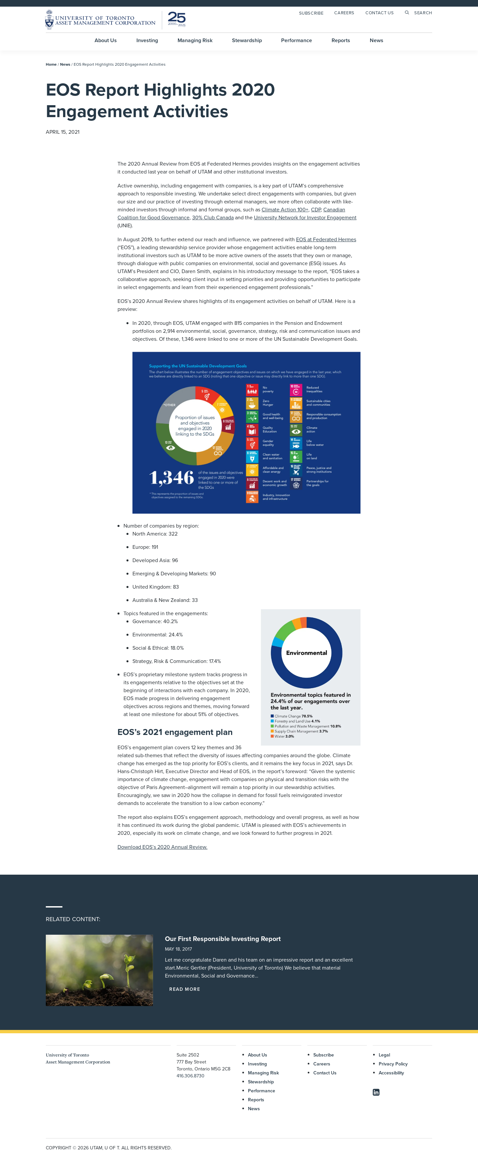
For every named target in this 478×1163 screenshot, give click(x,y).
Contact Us (379, 13)
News (376, 40)
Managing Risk (195, 40)
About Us (106, 40)
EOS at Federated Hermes (326, 239)
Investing (147, 40)
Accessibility (391, 1072)
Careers (344, 13)
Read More (184, 989)
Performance (296, 40)
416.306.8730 (190, 1075)
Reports (341, 40)
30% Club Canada (213, 217)
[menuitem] (312, 13)
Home (51, 64)
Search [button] (423, 13)
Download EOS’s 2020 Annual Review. (162, 846)
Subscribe (311, 13)
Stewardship (247, 40)
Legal (384, 1054)
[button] (99, 970)
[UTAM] (115, 20)
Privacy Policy (393, 1063)
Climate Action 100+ (285, 209)
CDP (316, 209)
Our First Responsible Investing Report (223, 938)
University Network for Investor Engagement (305, 217)
